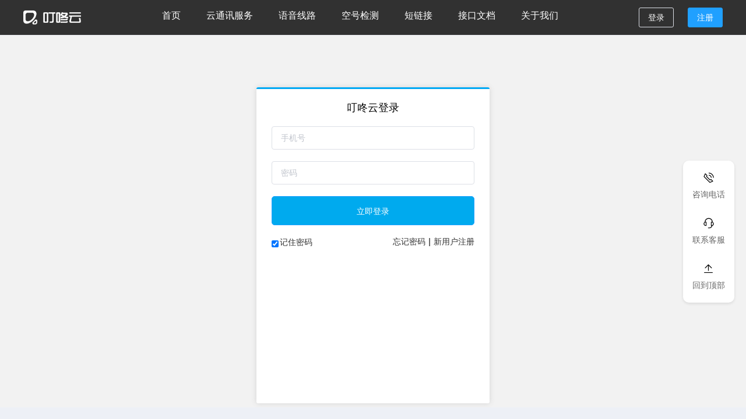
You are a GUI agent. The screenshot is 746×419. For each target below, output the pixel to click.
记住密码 (296, 242)
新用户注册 (454, 241)
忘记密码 (409, 241)
